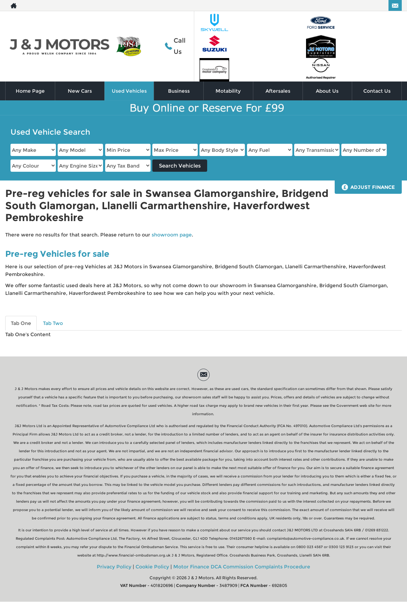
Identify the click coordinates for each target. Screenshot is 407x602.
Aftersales (278, 91)
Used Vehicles (129, 91)
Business (179, 91)
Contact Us (377, 91)
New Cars (80, 91)
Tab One (21, 323)
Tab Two (53, 323)
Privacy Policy (114, 567)
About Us (327, 91)
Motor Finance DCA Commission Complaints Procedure (241, 567)
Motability (228, 91)
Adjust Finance (372, 187)
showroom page (172, 235)
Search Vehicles (180, 165)
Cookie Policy (152, 567)
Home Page (30, 91)
